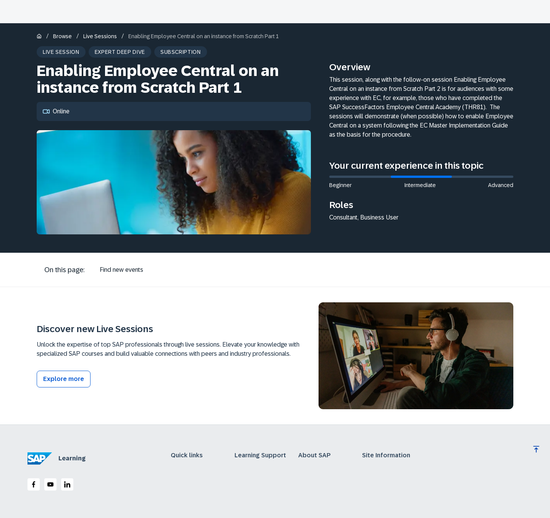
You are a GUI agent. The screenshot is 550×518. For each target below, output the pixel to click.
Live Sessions (100, 36)
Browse (62, 36)
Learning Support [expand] (260, 455)
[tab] (121, 270)
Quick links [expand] (187, 455)
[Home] (39, 37)
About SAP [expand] (314, 455)
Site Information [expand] (386, 455)
